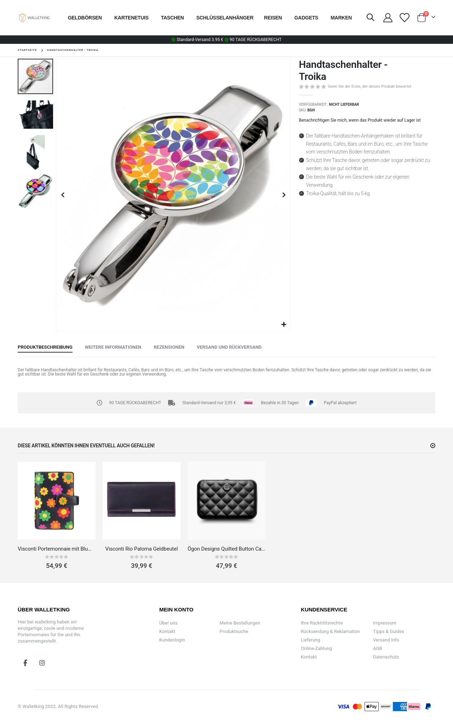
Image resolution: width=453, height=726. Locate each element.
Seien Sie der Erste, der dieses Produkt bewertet (369, 86)
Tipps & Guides (388, 631)
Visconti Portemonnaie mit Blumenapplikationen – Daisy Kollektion (57, 549)
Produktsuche (234, 631)
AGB (377, 648)
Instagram (42, 663)
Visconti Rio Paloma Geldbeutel (141, 549)
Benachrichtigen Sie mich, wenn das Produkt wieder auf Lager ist (360, 120)
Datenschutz (386, 657)
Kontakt (167, 631)
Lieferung (310, 640)
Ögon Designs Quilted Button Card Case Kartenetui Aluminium (226, 549)
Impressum (384, 623)
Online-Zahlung (316, 648)
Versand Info (386, 640)
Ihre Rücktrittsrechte (322, 623)
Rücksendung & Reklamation (330, 631)
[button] (284, 325)
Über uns (168, 623)
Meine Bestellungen (240, 623)
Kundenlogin (172, 640)
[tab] (45, 348)
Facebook (25, 663)
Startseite (27, 50)
